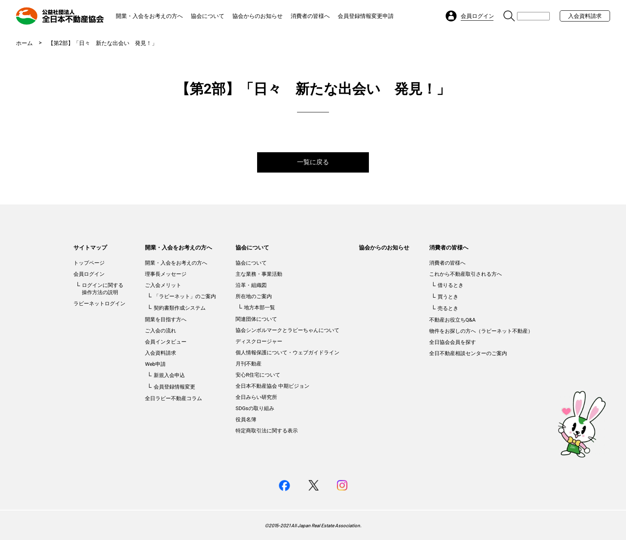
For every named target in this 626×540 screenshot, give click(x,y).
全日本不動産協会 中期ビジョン (272, 386)
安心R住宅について (258, 375)
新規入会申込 (169, 375)
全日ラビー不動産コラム (173, 398)
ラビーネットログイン (99, 303)
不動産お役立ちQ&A (452, 320)
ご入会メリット (163, 285)
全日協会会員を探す (452, 342)
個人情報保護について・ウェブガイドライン (287, 352)
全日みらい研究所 (256, 397)
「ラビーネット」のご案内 (185, 296)
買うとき (448, 297)
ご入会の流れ (160, 331)
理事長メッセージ (165, 274)
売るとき (448, 308)
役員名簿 (246, 419)
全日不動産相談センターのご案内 (468, 353)
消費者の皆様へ (310, 16)
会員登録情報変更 (174, 387)
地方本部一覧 (259, 307)
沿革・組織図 (251, 285)
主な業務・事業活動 (259, 274)
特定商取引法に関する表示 (267, 431)
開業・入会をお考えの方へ (149, 16)
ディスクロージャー (259, 341)
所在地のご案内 (254, 296)
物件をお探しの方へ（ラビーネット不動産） (481, 331)
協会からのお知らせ (257, 16)
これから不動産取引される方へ (465, 274)
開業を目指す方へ (165, 319)
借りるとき (451, 285)
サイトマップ (90, 247)
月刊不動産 (248, 364)
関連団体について (256, 319)
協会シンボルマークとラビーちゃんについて (287, 330)
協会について (207, 16)
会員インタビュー (165, 342)
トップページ (89, 263)
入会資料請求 (585, 16)
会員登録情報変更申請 (366, 16)
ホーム (24, 43)
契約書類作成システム (180, 308)
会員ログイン (89, 274)
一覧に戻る (313, 162)
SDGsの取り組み (255, 408)
